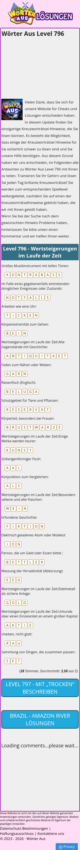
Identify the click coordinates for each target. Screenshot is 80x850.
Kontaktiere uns (51, 833)
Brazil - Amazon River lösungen (40, 719)
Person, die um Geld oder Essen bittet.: (32, 553)
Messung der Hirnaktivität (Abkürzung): (32, 571)
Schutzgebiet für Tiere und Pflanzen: (30, 400)
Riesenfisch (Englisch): (18, 382)
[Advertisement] (33, 66)
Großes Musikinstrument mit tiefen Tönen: (35, 265)
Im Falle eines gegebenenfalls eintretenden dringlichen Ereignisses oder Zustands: (35, 286)
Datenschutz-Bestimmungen (24, 828)
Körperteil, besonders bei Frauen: (27, 418)
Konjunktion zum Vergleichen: (25, 476)
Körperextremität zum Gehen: (25, 324)
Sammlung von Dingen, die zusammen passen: (38, 652)
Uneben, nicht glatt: (16, 634)
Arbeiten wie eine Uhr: (19, 306)
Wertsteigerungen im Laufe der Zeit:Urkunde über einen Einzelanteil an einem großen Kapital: (39, 614)
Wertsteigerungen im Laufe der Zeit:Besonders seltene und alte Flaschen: (38, 497)
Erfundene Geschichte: (19, 517)
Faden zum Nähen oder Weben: (26, 364)
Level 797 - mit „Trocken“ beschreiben (40, 687)
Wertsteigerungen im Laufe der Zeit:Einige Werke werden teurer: (34, 438)
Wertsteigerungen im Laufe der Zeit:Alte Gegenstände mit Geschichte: (33, 344)
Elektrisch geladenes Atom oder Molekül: (33, 535)
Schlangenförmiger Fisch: (21, 459)
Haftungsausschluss (17, 833)
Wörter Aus (35, 838)
